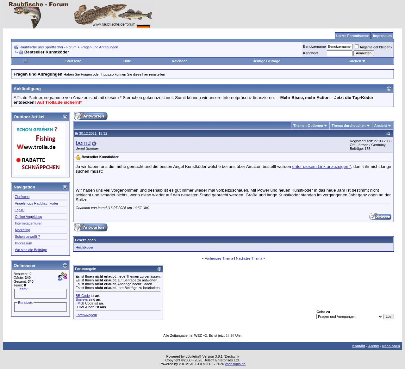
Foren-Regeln (86, 315)
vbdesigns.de (235, 364)
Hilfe (127, 61)
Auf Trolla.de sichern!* (59, 102)
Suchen (357, 61)
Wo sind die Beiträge (31, 250)
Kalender (179, 61)
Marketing (22, 230)
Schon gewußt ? (27, 236)
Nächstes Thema (249, 258)
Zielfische (22, 197)
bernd (83, 142)
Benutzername (314, 46)
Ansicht (380, 125)
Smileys (82, 299)
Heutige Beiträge (266, 61)
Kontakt (358, 346)
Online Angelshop (28, 216)
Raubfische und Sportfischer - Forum (48, 47)
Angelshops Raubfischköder (36, 203)
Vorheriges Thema (219, 258)
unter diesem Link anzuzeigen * (321, 166)
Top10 (19, 210)
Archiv (373, 346)
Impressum (23, 243)
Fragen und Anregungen (99, 47)
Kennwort (310, 53)
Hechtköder (84, 247)
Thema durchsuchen (349, 125)
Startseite (73, 61)
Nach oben (391, 346)
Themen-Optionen (308, 125)
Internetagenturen (28, 223)
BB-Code (83, 296)
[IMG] (80, 303)
